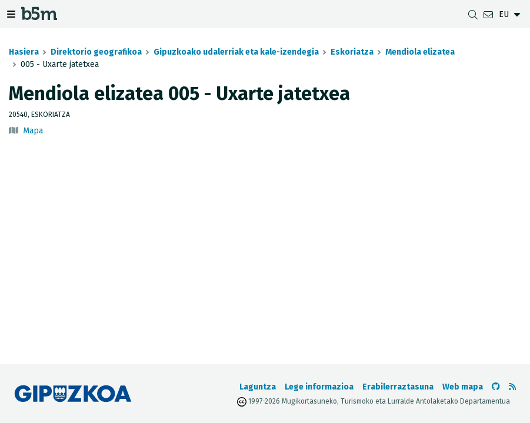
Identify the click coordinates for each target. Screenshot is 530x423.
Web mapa (462, 387)
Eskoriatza (352, 52)
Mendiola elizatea (420, 52)
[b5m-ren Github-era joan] (496, 387)
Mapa (33, 131)
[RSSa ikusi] (512, 387)
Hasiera (24, 52)
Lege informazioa (319, 387)
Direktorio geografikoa (96, 52)
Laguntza (257, 387)
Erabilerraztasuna (398, 387)
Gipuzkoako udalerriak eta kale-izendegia (236, 52)
